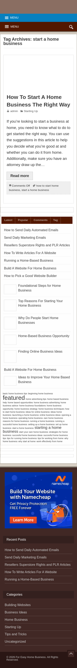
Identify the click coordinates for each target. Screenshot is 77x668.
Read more (19, 176)
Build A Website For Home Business (30, 268)
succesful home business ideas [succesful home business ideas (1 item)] (27, 435)
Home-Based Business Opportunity (43, 336)
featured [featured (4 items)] (14, 397)
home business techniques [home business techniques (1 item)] (51, 409)
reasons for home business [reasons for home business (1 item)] (16, 421)
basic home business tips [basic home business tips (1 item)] (15, 393)
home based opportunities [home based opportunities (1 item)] (20, 402)
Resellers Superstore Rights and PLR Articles (37, 245)
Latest (8, 220)
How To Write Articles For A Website (30, 253)
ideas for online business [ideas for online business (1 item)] (38, 412)
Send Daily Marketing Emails (25, 237)
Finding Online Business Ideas (40, 351)
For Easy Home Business (31, 657)
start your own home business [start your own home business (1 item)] (33, 432)
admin (14, 111)
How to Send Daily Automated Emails (31, 230)
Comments (41, 220)
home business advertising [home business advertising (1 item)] (47, 402)
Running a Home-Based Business (28, 260)
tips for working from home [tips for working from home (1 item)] (51, 438)
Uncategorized (15, 641)
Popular (23, 220)
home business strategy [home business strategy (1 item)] (26, 409)
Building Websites (18, 605)
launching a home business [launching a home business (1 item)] (25, 415)
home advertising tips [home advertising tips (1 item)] (36, 399)
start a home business (35, 190)
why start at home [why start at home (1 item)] (27, 441)
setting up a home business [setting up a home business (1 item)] (41, 424)
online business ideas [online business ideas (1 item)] (50, 415)
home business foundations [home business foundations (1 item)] (32, 405)
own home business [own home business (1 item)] (53, 418)
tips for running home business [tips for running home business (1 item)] (22, 438)
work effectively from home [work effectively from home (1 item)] (50, 441)
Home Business (16, 619)
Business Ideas (16, 612)
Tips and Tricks (16, 634)
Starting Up (31, 111)
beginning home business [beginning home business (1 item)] (40, 393)
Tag (55, 220)
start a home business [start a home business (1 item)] (23, 428)
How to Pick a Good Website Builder (30, 276)
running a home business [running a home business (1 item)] (42, 421)
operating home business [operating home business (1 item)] (30, 418)
